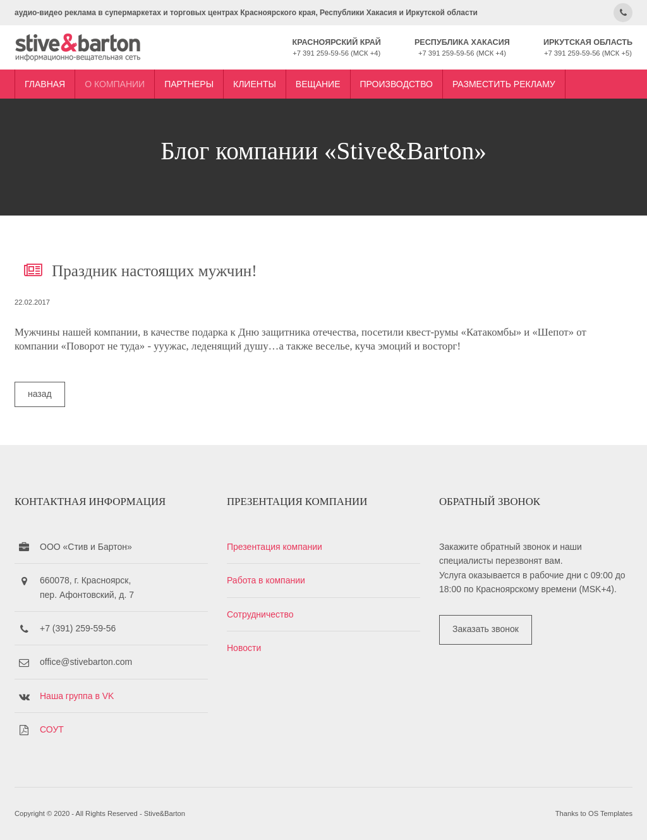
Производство (396, 84)
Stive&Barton (164, 813)
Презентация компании (274, 547)
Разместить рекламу (503, 84)
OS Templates (610, 813)
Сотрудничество (260, 614)
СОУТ (52, 729)
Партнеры (189, 84)
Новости (244, 648)
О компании (115, 84)
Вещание (318, 84)
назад (40, 394)
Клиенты (254, 84)
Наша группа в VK (77, 696)
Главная (45, 84)
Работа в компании (266, 580)
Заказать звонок (485, 629)
